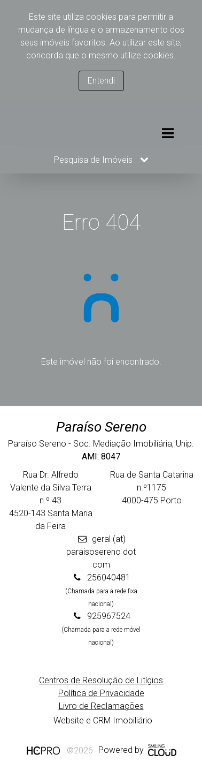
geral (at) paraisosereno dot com (101, 552)
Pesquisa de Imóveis (101, 160)
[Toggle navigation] (167, 133)
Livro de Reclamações (101, 706)
